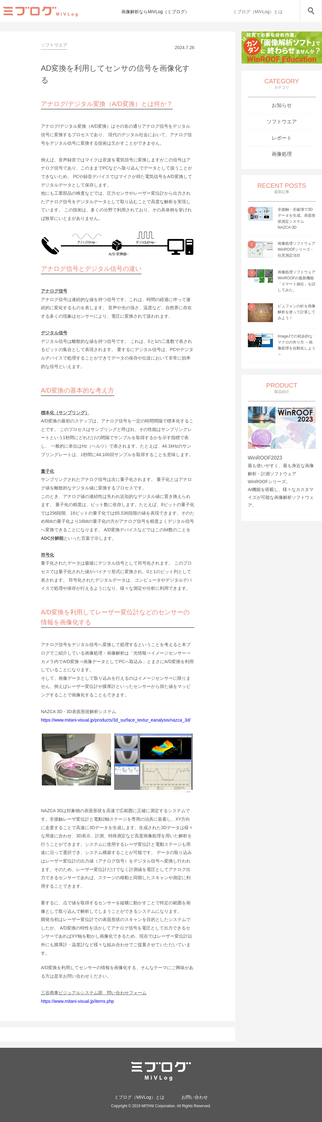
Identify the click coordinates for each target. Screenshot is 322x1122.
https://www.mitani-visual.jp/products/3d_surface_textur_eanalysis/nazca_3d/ (116, 720)
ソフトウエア (282, 121)
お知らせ (282, 105)
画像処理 (282, 154)
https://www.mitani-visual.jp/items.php (77, 1001)
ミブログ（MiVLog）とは (258, 11)
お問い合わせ (194, 1097)
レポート (282, 138)
